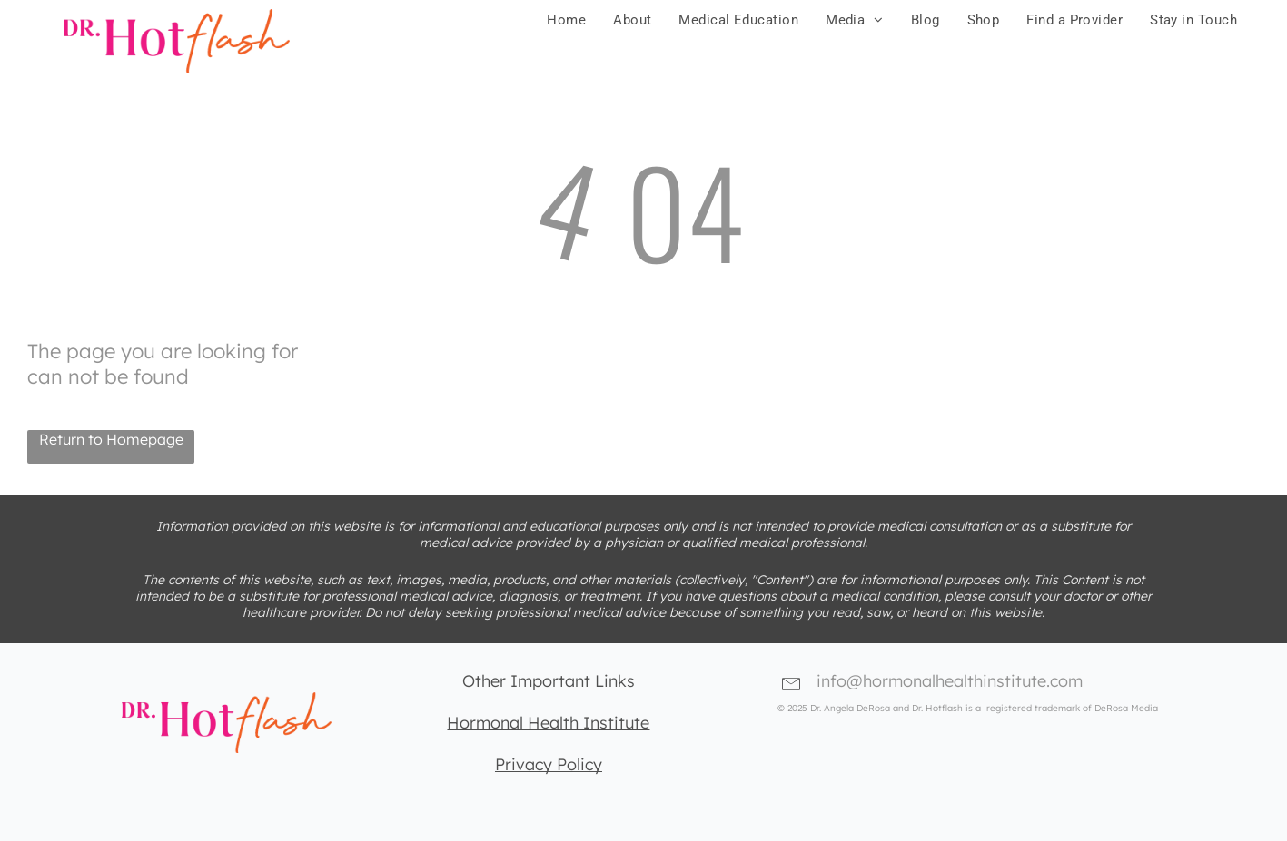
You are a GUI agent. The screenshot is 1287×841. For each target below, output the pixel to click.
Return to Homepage (111, 439)
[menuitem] (566, 20)
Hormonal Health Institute (548, 722)
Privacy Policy (548, 764)
